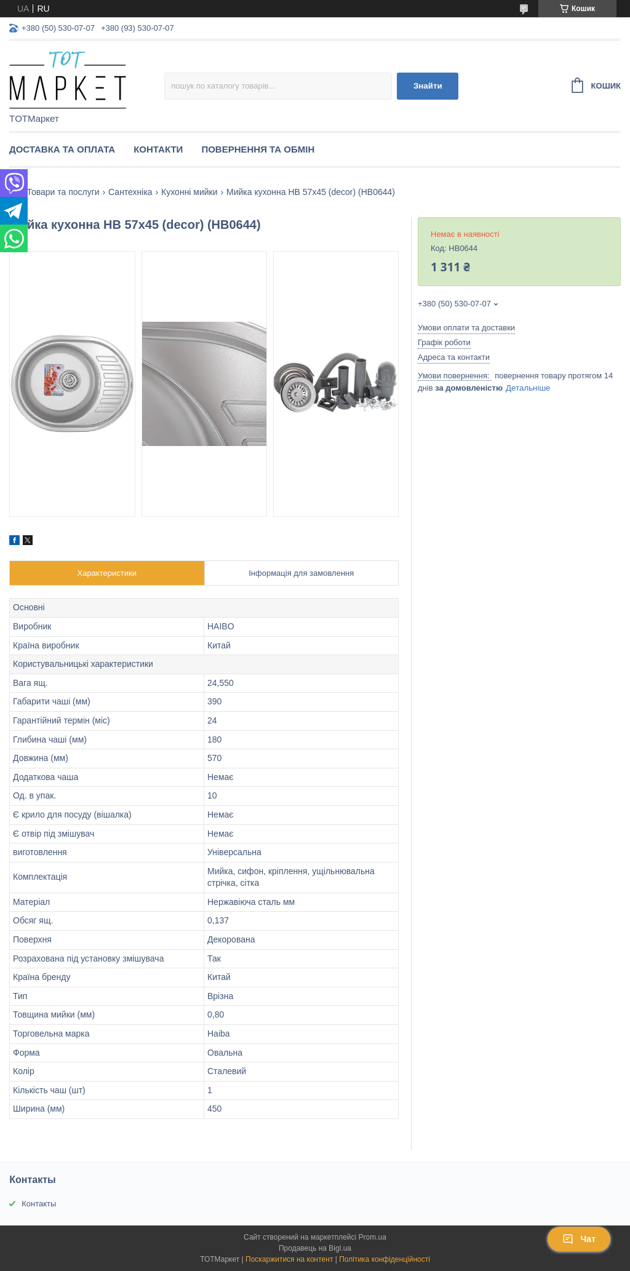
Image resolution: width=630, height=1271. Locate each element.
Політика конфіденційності (384, 1259)
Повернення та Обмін (257, 149)
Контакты (39, 1203)
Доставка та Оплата (62, 149)
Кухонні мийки (189, 192)
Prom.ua (372, 1237)
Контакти (158, 149)
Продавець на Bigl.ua (315, 1248)
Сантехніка (130, 192)
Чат (579, 1239)
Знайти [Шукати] (427, 85)
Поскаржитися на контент (289, 1259)
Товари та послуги (62, 192)
